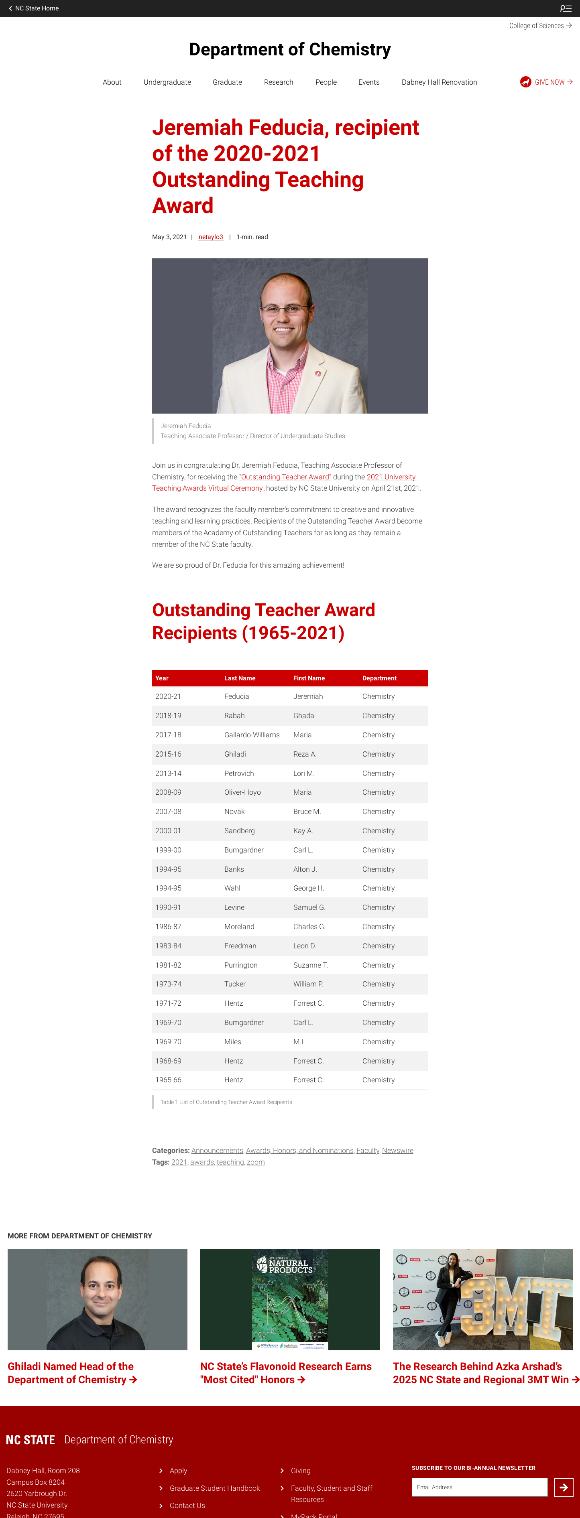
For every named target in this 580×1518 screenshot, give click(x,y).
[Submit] (564, 1487)
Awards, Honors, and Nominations (300, 1150)
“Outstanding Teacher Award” (285, 477)
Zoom (256, 1162)
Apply (178, 1470)
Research (278, 82)
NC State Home (33, 8)
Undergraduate (167, 82)
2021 (179, 1162)
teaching (230, 1162)
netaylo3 (211, 237)
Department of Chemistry (290, 49)
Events (369, 82)
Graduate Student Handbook (215, 1488)
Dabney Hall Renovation (439, 82)
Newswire (397, 1150)
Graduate (227, 82)
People (326, 82)
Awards (202, 1162)
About (112, 82)
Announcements (217, 1150)
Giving (301, 1470)
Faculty (367, 1150)
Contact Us (187, 1505)
